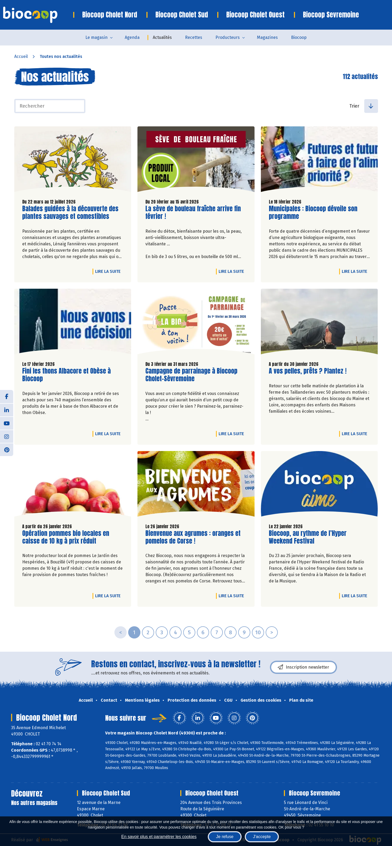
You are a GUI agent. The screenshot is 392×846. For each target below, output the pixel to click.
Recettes (193, 37)
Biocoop (299, 37)
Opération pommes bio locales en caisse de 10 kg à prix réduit (65, 537)
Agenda (132, 37)
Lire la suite (109, 271)
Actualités (162, 37)
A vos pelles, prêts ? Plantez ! (308, 371)
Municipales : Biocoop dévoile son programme (313, 212)
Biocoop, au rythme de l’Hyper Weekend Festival (308, 537)
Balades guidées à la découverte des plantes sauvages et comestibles (70, 212)
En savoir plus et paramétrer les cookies (159, 836)
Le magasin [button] (96, 37)
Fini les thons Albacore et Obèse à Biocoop (66, 375)
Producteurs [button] (227, 37)
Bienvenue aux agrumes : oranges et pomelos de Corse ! (193, 537)
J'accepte (262, 836)
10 (258, 632)
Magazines (267, 37)
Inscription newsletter (303, 667)
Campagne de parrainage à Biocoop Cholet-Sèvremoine (191, 375)
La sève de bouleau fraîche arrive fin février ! (193, 212)
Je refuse (224, 836)
